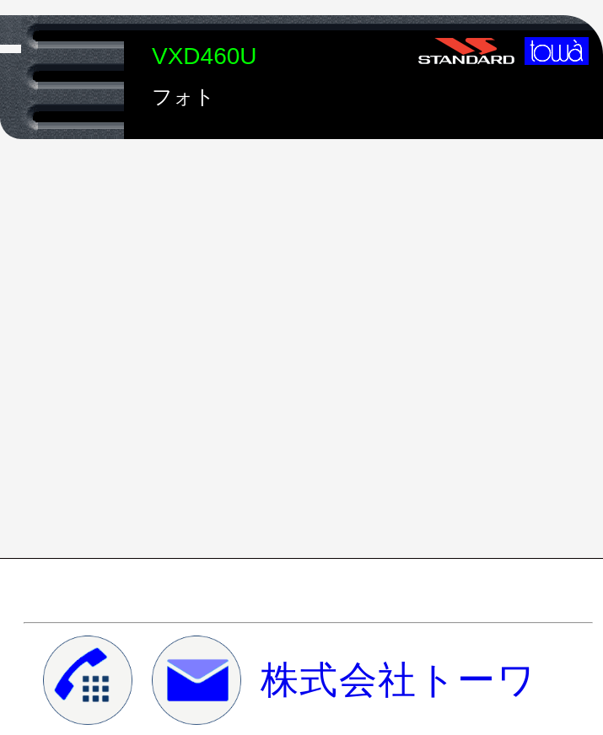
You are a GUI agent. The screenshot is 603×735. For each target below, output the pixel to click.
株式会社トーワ (399, 680)
